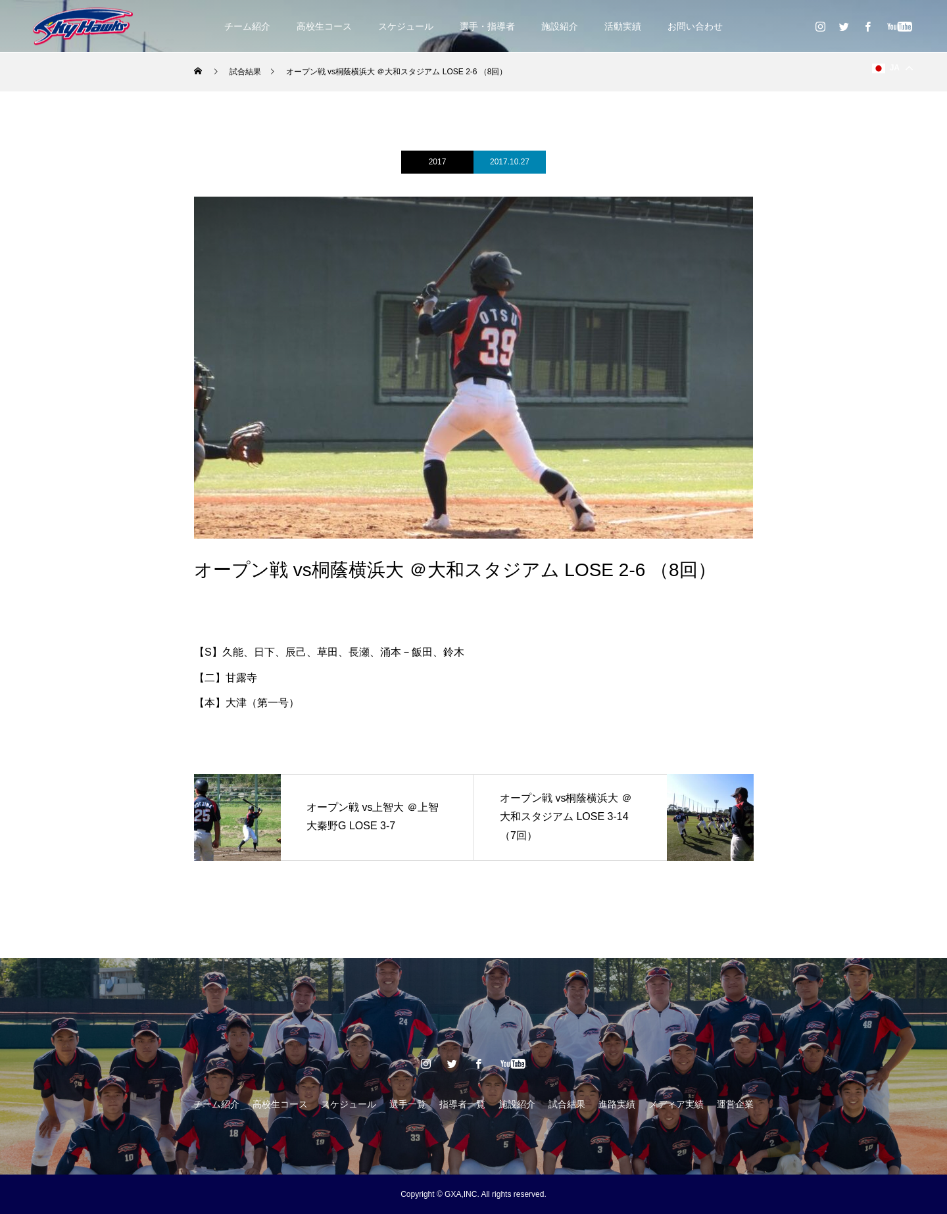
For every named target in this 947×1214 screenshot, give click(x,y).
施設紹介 (559, 26)
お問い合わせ (695, 26)
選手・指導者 (487, 26)
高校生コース (324, 26)
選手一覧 (407, 1104)
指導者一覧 (462, 1104)
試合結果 (566, 1104)
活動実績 (622, 26)
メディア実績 (676, 1104)
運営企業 (735, 1104)
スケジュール (405, 26)
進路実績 (616, 1104)
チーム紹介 (247, 26)
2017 (438, 161)
